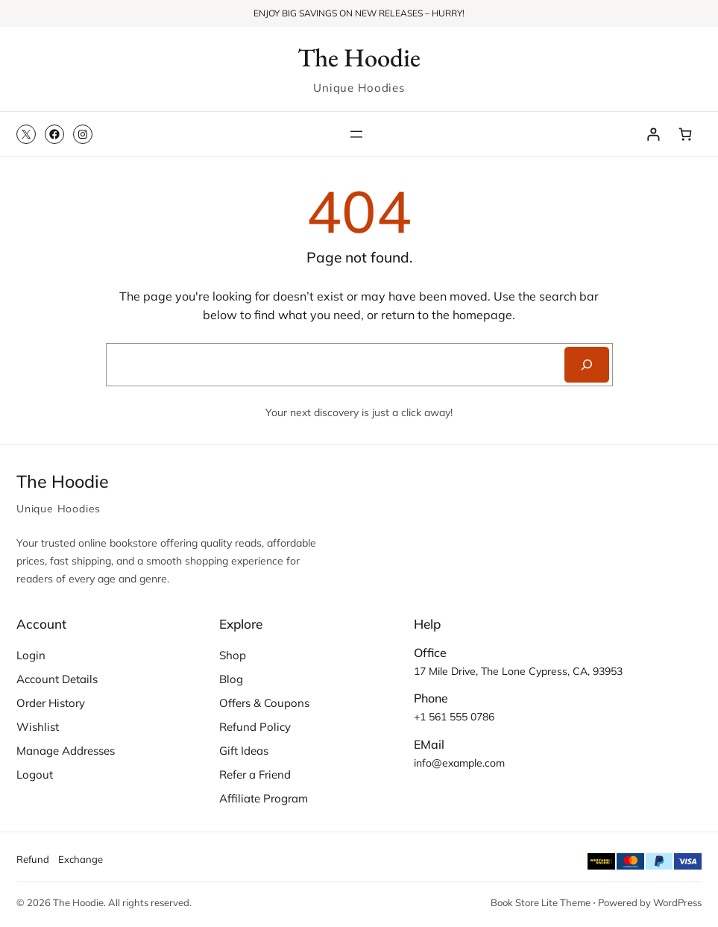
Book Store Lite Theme (541, 902)
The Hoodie (359, 57)
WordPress (677, 902)
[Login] (653, 134)
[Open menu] (356, 134)
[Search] (586, 365)
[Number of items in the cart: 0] (686, 134)
